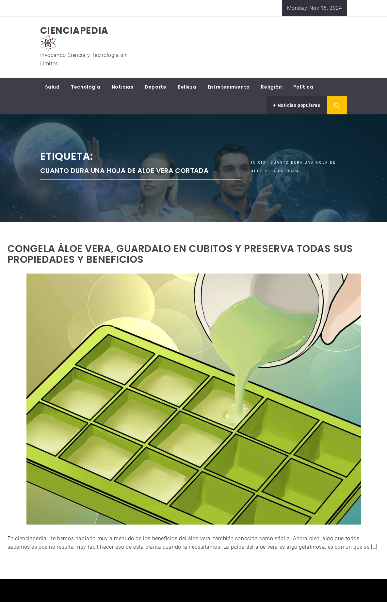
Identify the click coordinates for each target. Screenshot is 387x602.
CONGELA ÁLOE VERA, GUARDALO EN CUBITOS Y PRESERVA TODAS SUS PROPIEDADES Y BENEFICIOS (180, 254)
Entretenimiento (229, 87)
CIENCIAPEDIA (74, 30)
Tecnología (85, 87)
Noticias (123, 87)
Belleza (187, 87)
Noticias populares (296, 105)
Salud (52, 87)
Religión (271, 87)
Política (303, 87)
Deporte (155, 87)
